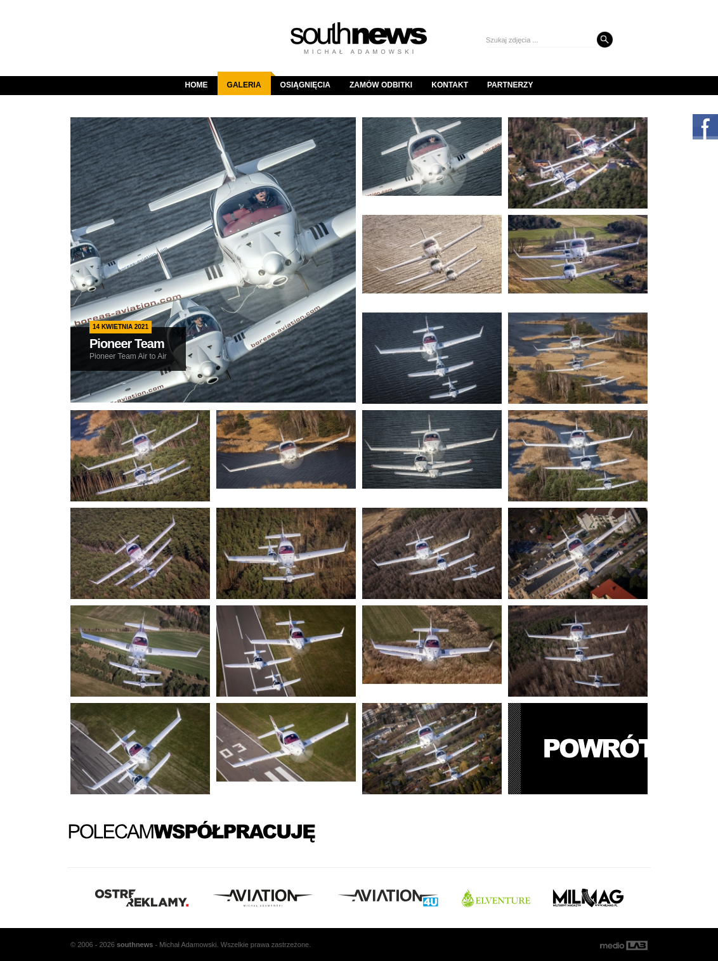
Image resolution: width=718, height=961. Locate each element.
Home (196, 85)
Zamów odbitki (380, 85)
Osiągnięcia (305, 85)
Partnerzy (510, 85)
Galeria (249, 80)
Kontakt (449, 85)
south (135, 944)
